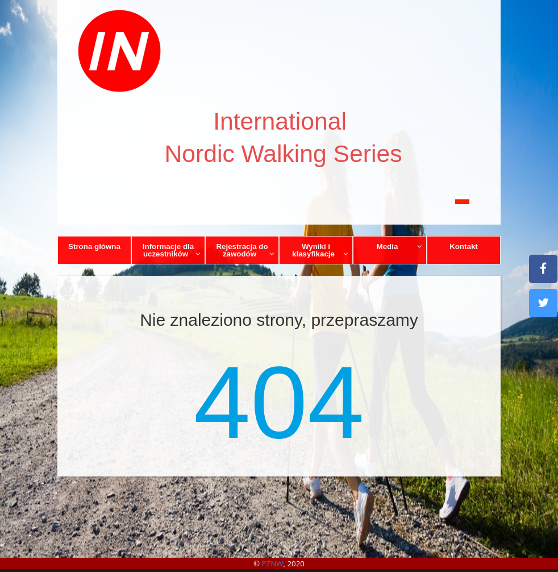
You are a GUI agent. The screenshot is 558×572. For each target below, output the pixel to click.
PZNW (273, 563)
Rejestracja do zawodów (245, 250)
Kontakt (463, 246)
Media (400, 246)
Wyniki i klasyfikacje (320, 250)
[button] (279, 198)
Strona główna (94, 246)
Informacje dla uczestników (172, 250)
